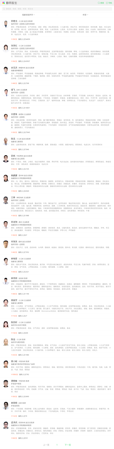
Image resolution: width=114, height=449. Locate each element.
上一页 (46, 444)
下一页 (68, 444)
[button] (102, 3)
